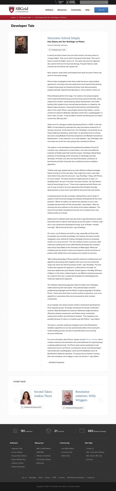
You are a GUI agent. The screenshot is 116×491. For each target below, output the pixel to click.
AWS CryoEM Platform (44, 448)
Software (49, 10)
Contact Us (90, 448)
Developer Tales (25, 17)
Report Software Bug (18, 459)
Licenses (62, 477)
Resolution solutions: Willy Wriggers (86, 396)
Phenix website (91, 340)
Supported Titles (17, 448)
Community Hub (67, 452)
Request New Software (19, 456)
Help (87, 10)
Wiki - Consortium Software (95, 452)
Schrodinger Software (44, 459)
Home (13, 17)
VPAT (54, 477)
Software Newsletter (18, 467)
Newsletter (32, 477)
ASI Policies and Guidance (76, 477)
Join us (101, 10)
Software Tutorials (17, 463)
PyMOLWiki (40, 452)
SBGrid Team (66, 456)
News (41, 477)
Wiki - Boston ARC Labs (94, 456)
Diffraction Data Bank (43, 456)
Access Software (17, 452)
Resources (62, 10)
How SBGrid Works (68, 448)
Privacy (47, 477)
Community (76, 10)
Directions (90, 459)
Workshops (40, 463)
